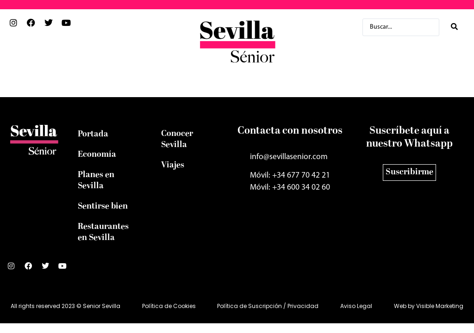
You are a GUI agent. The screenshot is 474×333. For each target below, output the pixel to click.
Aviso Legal (356, 306)
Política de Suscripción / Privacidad (267, 306)
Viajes (172, 165)
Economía (97, 155)
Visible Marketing (439, 306)
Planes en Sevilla (96, 180)
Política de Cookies (169, 306)
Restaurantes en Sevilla (103, 232)
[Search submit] (454, 27)
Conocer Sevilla (177, 139)
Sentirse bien (103, 206)
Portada (93, 134)
